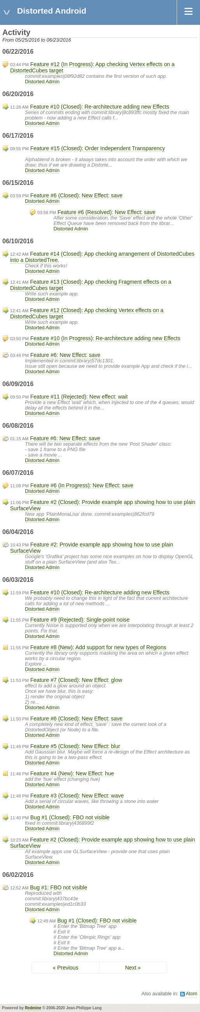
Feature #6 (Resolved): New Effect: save (107, 212)
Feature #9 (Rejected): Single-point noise (80, 620)
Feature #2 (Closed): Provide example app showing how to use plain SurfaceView (102, 505)
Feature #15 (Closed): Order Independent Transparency (97, 148)
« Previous (65, 968)
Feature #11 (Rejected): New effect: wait (79, 397)
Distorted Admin (42, 81)
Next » (132, 968)
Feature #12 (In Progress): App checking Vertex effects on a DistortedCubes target (92, 67)
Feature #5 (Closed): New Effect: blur (75, 746)
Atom (191, 993)
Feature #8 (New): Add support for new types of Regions (98, 647)
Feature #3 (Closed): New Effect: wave (77, 795)
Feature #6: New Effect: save (65, 355)
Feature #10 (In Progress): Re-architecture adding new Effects (105, 338)
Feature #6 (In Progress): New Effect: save (81, 485)
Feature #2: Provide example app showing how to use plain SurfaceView (91, 547)
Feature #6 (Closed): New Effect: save (76, 195)
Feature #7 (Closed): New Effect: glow (76, 680)
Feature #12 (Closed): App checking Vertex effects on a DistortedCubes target (86, 313)
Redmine (33, 1008)
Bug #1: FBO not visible (58, 887)
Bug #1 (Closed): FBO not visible (70, 817)
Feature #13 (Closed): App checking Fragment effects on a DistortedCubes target (90, 285)
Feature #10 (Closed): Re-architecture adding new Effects (99, 107)
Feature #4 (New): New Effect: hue (72, 773)
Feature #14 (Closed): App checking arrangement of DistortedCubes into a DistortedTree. (102, 257)
